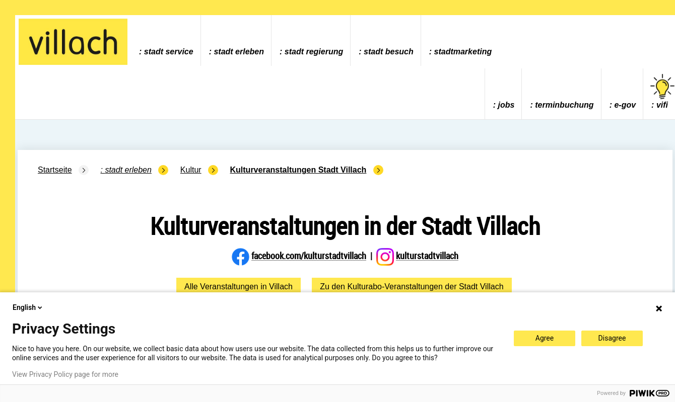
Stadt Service (168, 51)
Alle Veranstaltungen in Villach (238, 286)
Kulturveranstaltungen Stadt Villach (298, 170)
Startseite (55, 170)
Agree (544, 338)
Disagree (612, 338)
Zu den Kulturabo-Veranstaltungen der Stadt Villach (411, 286)
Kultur (190, 170)
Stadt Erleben (239, 51)
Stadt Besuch (389, 51)
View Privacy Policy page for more (65, 374)
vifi (662, 92)
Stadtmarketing (463, 51)
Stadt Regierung (314, 51)
